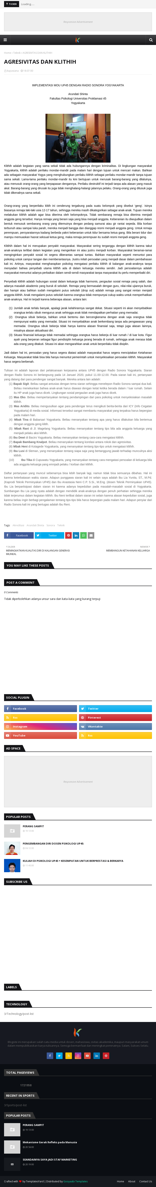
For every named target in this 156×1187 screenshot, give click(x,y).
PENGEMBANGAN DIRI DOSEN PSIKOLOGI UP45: (53, 843)
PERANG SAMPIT (33, 826)
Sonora (51, 525)
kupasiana (13, 70)
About (131, 1181)
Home (7, 53)
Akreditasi (18, 525)
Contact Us (145, 1181)
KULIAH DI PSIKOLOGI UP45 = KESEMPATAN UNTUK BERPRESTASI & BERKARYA (73, 861)
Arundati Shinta (35, 525)
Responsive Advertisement (78, 22)
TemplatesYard (35, 1181)
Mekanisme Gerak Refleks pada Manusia (50, 1142)
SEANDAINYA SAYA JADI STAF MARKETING (50, 1159)
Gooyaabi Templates (75, 1181)
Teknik (17, 53)
